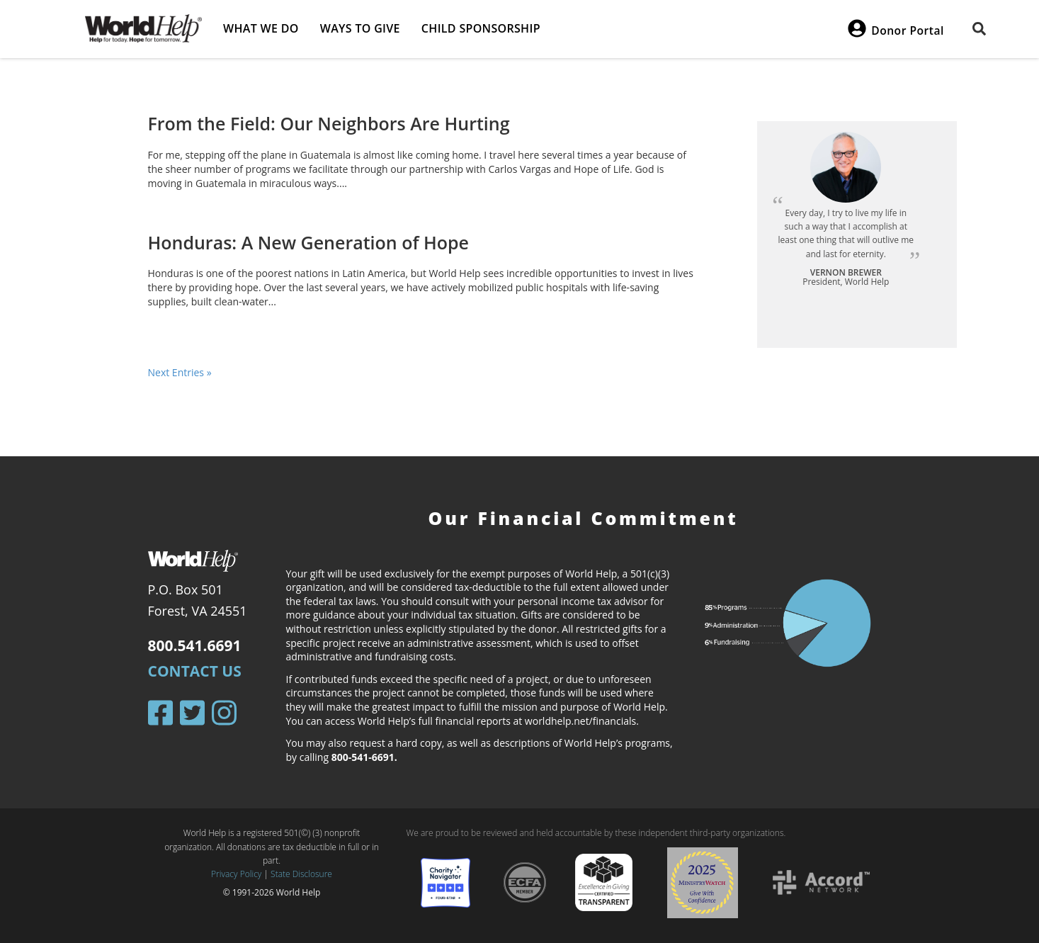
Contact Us (195, 671)
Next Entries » (180, 372)
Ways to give (360, 28)
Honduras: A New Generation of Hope (309, 242)
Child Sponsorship (480, 28)
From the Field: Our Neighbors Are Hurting (329, 123)
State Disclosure (301, 874)
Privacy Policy (236, 874)
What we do (261, 28)
